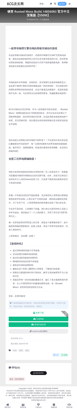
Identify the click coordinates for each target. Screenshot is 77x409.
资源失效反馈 (38, 324)
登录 (62, 4)
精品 (27, 350)
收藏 (64, 355)
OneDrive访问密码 (38, 331)
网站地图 (48, 388)
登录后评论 (38, 373)
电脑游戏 (45, 19)
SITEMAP (55, 388)
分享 (56, 355)
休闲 (14, 350)
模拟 (21, 350)
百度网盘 (38, 319)
